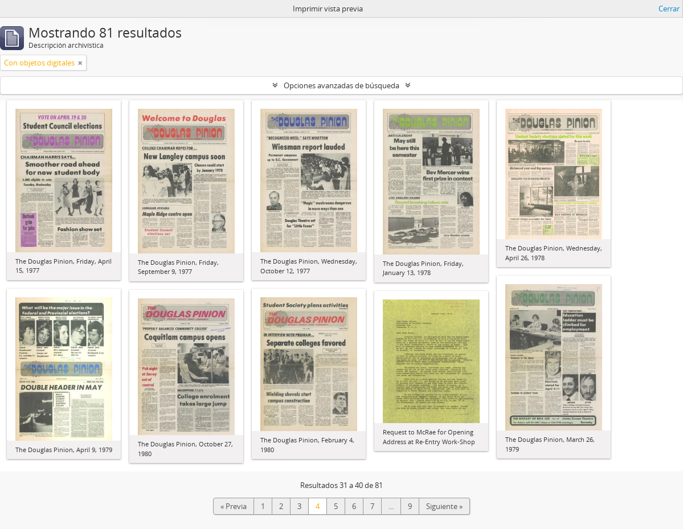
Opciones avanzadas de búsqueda (341, 85)
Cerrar (669, 8)
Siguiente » (444, 506)
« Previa (233, 506)
